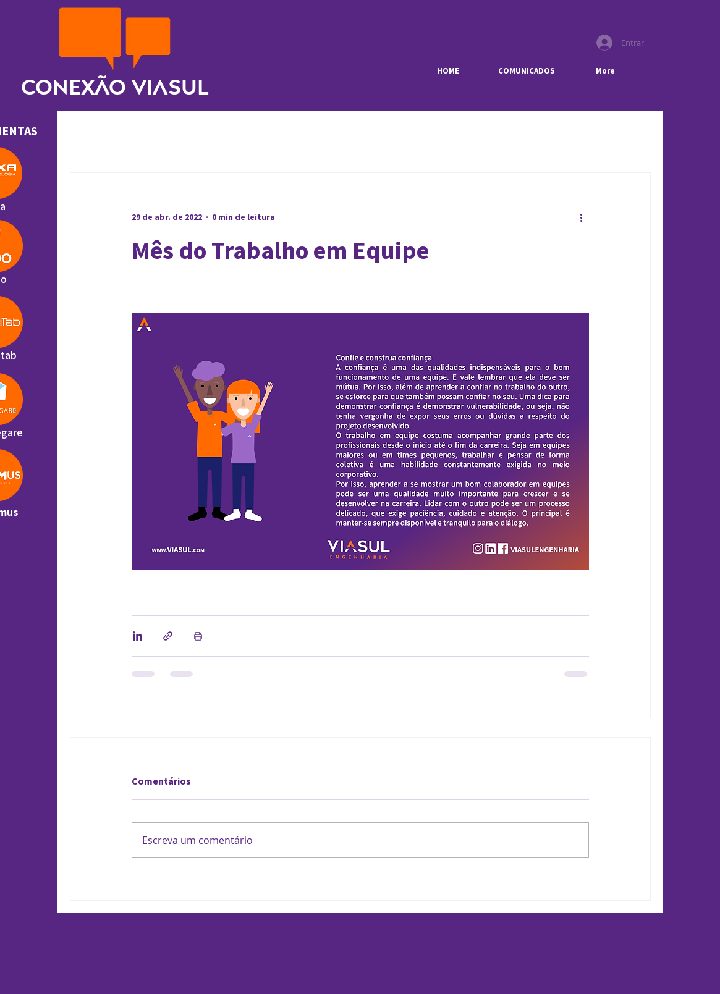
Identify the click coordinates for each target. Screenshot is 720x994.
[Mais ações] (581, 217)
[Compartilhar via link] (168, 636)
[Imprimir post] (198, 636)
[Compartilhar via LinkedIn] (137, 636)
